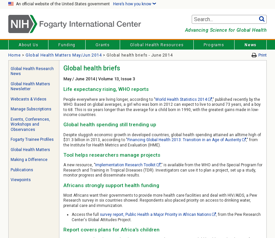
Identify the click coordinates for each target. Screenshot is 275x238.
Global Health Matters (30, 149)
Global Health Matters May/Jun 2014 (64, 55)
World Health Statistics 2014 (181, 99)
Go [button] (261, 19)
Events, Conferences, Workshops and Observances (30, 124)
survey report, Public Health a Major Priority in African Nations (155, 214)
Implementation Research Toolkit (125, 165)
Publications (22, 170)
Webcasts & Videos (28, 99)
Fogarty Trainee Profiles (32, 139)
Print (262, 55)
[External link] (210, 99)
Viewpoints (21, 180)
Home (14, 55)
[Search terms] (229, 19)
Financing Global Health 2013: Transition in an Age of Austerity (184, 140)
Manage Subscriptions (31, 109)
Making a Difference (29, 159)
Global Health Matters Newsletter (30, 87)
